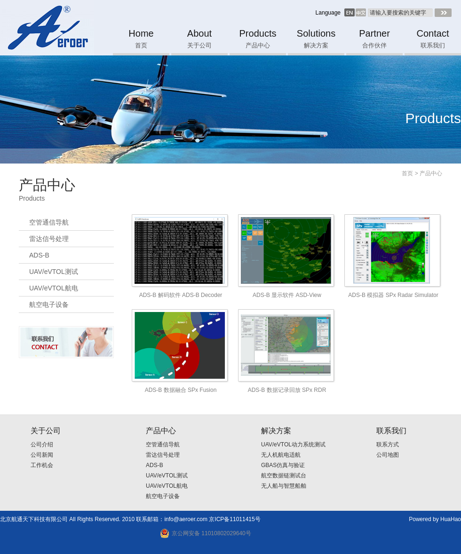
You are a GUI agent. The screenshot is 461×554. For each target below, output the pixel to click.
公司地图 (387, 455)
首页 (407, 173)
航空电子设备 (49, 304)
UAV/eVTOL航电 (53, 288)
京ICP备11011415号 (234, 519)
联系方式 (387, 444)
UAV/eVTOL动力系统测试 (293, 444)
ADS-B (39, 255)
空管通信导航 (49, 222)
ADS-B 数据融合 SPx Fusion (181, 390)
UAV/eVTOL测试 (53, 271)
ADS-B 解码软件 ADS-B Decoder (181, 295)
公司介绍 (42, 444)
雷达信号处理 (49, 238)
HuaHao (450, 519)
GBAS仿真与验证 (283, 465)
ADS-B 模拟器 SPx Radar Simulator (393, 295)
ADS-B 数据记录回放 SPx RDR (287, 390)
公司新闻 (42, 455)
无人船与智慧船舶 (283, 486)
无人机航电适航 (281, 455)
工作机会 (42, 465)
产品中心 (431, 173)
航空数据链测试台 (283, 475)
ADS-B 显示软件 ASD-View (287, 295)
